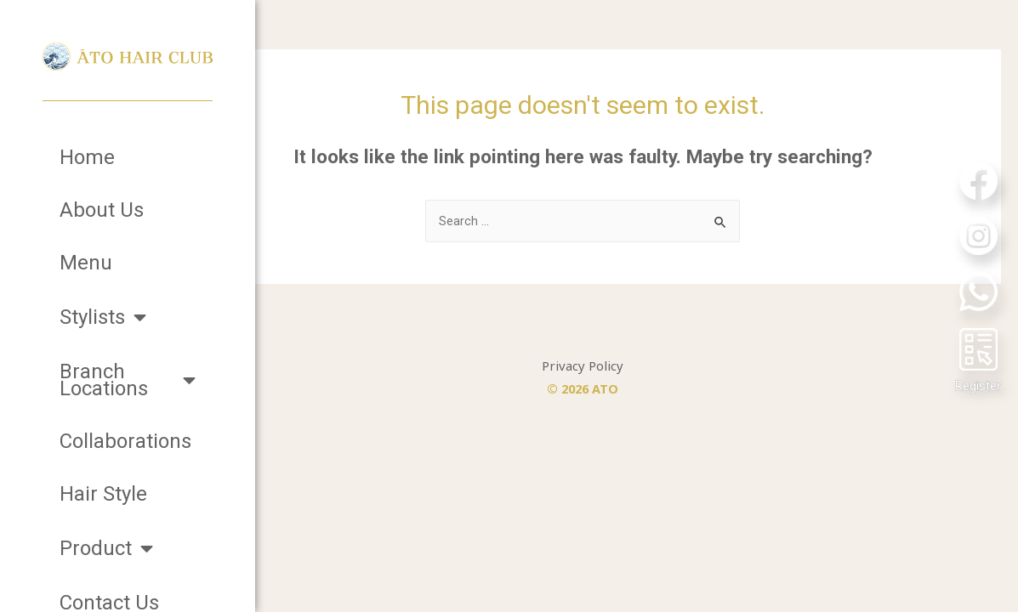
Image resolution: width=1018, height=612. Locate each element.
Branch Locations (128, 380)
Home (87, 157)
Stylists (103, 317)
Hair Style (103, 494)
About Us (102, 210)
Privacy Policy (637, 374)
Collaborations (125, 441)
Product (106, 548)
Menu (86, 263)
